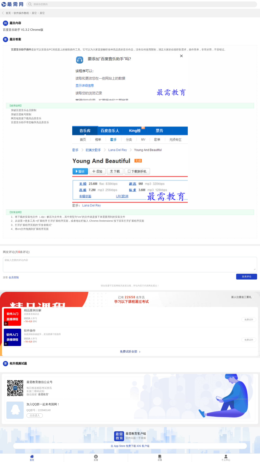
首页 (8, 13)
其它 (34, 13)
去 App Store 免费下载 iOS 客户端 (130, 445)
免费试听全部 (128, 351)
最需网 (12, 4)
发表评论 (246, 276)
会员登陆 (14, 277)
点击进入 (35, 415)
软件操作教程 (21, 13)
